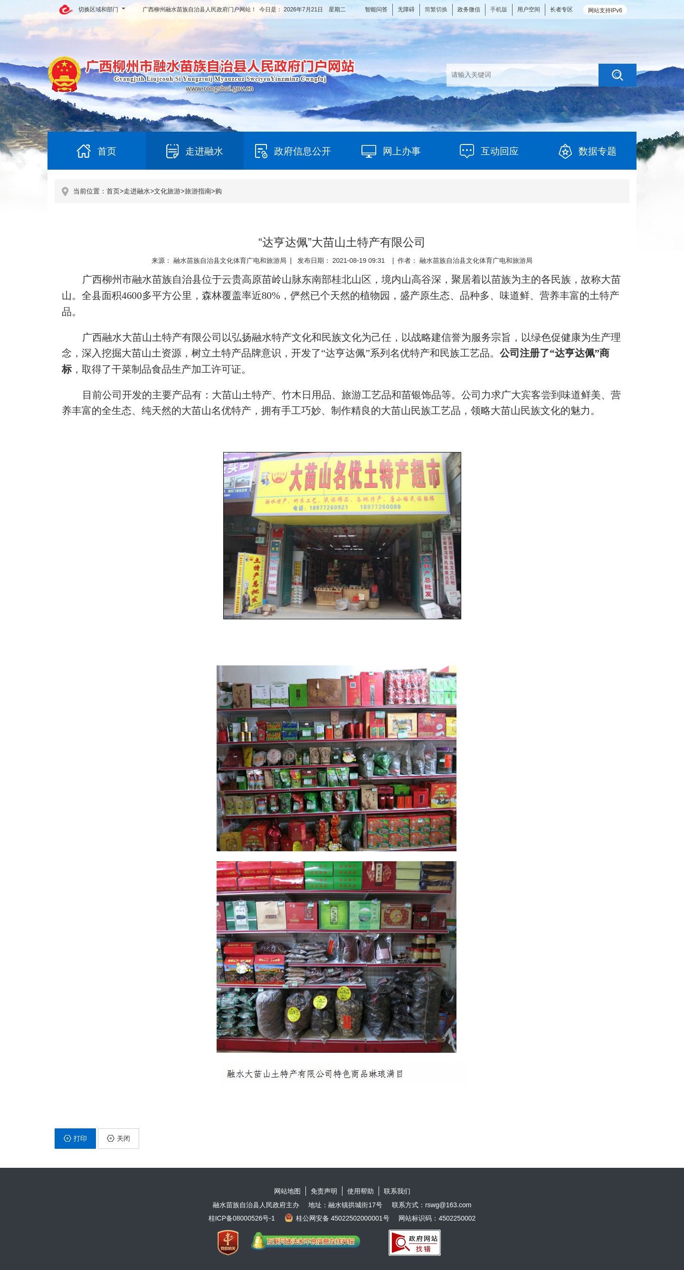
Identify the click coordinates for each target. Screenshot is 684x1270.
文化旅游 (167, 191)
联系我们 (397, 1191)
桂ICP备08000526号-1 (242, 1218)
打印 (75, 1138)
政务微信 (468, 9)
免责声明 (324, 1191)
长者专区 (561, 9)
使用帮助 (360, 1191)
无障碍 (406, 9)
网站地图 (287, 1191)
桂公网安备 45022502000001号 (337, 1218)
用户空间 (528, 9)
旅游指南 (198, 191)
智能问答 (376, 9)
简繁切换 (436, 9)
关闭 (118, 1138)
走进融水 (137, 191)
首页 (113, 191)
